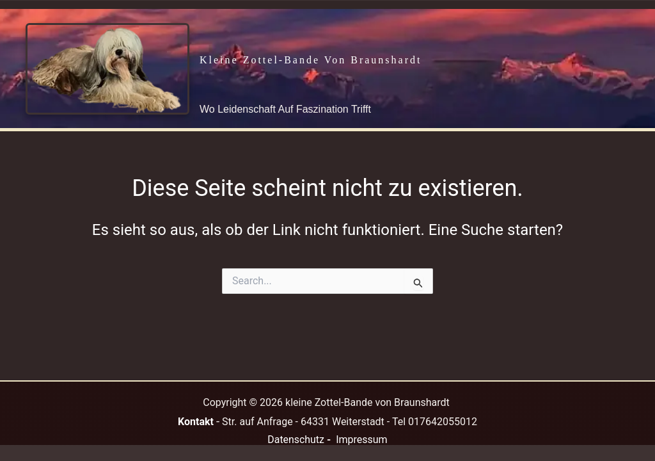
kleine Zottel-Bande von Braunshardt (311, 59)
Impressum (362, 439)
